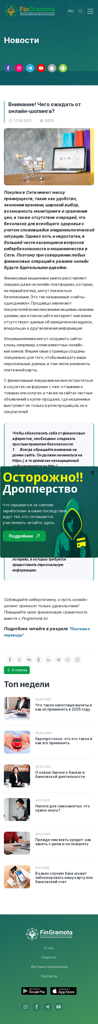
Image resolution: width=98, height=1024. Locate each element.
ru (70, 11)
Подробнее (24, 536)
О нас (49, 948)
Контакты (49, 976)
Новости (49, 957)
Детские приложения (49, 967)
